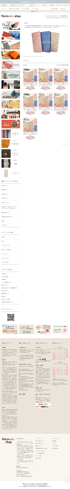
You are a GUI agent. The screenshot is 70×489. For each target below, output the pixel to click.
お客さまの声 (4, 290)
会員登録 (51, 5)
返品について (38, 445)
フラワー (38, 56)
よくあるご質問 (5, 276)
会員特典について (5, 293)
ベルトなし (42, 56)
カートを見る (55, 445)
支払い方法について (40, 441)
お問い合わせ (62, 8)
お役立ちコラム (5, 285)
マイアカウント (55, 438)
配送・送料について (40, 443)
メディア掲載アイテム (6, 282)
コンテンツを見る (34, 8)
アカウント (44, 5)
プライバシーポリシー (40, 450)
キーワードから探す (24, 8)
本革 (28, 56)
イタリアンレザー (33, 56)
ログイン (57, 5)
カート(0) (65, 5)
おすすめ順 (58, 65)
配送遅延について (35, 11)
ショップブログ (39, 455)
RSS (37, 458)
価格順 (63, 65)
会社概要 (3, 279)
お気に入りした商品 (6, 299)
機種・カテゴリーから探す (13, 8)
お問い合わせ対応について (7, 302)
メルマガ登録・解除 (53, 8)
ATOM (39, 458)
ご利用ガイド (4, 273)
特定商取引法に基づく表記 (41, 448)
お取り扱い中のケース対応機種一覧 (9, 287)
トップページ (4, 8)
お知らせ (3, 296)
